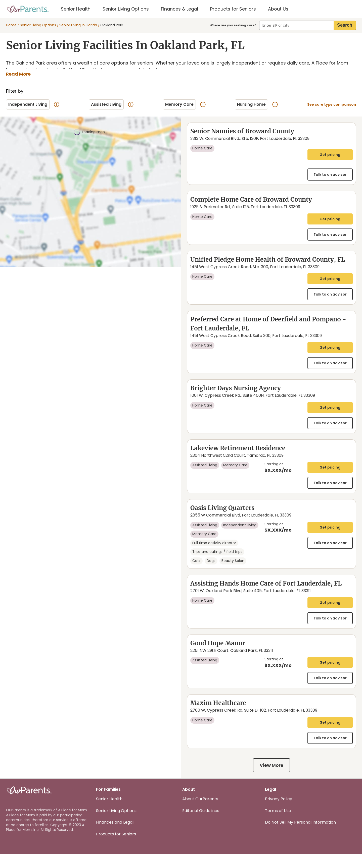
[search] (345, 25)
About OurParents (200, 804)
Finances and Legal (114, 827)
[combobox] (296, 25)
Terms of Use (278, 815)
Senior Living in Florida (78, 25)
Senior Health (109, 804)
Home (11, 25)
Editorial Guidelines (200, 815)
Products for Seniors (116, 839)
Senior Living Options (38, 25)
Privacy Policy (278, 804)
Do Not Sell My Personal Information (300, 827)
